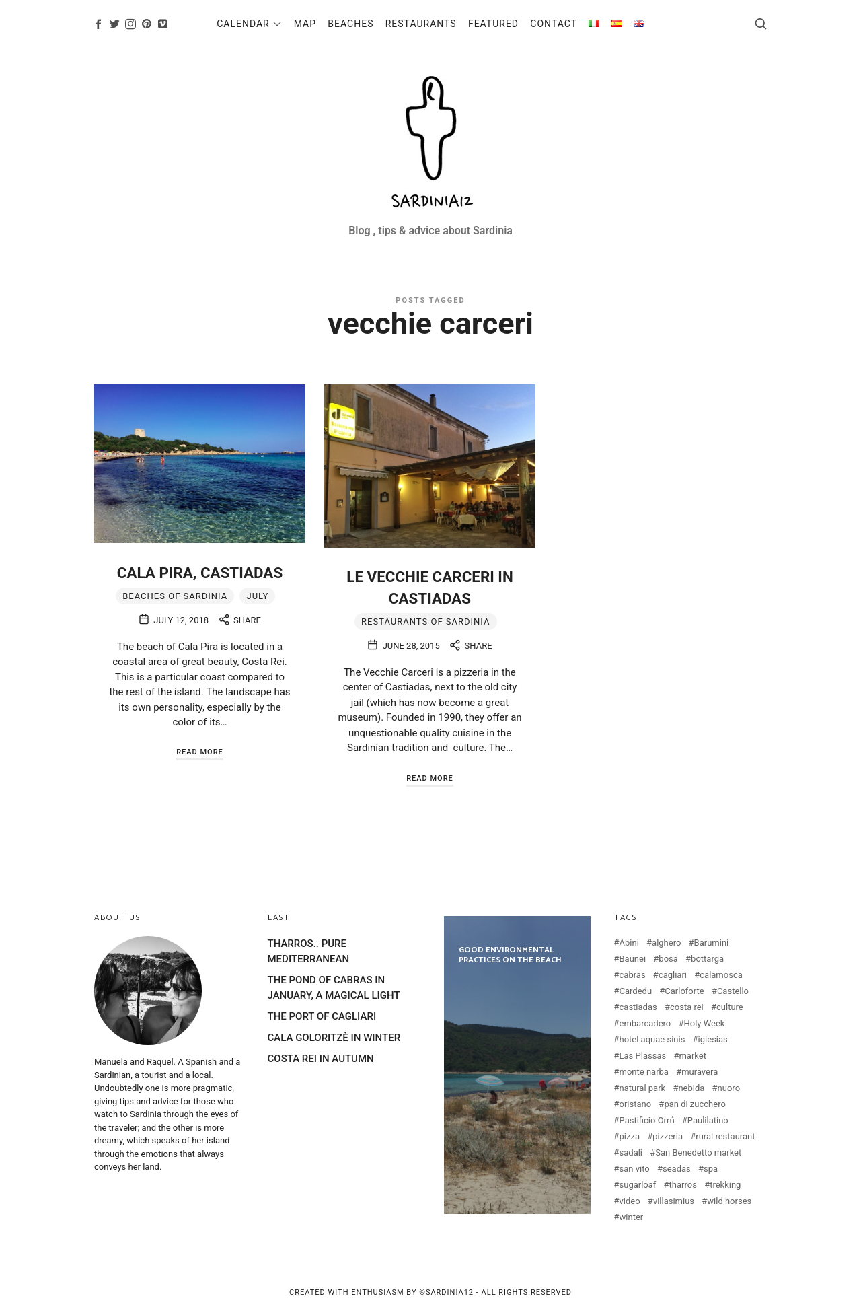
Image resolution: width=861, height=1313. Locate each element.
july (257, 596)
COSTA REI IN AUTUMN (321, 1059)
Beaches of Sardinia (174, 596)
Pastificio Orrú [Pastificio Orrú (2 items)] (647, 1120)
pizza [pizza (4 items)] (630, 1136)
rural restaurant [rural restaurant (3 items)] (725, 1136)
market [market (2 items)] (692, 1055)
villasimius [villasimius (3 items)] (673, 1201)
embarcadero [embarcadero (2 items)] (645, 1023)
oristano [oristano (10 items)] (636, 1104)
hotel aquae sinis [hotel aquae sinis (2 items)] (652, 1039)
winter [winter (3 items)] (632, 1217)
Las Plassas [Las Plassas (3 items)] (643, 1055)
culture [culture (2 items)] (729, 1007)
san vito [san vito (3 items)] (635, 1168)
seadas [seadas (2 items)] (677, 1168)
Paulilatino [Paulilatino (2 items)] (707, 1120)
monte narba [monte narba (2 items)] (644, 1071)
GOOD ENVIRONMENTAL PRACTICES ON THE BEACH (517, 1065)
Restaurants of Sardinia (425, 621)
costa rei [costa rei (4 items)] (687, 1007)
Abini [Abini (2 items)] (629, 942)
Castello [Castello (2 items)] (733, 991)
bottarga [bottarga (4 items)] (707, 958)
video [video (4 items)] (630, 1201)
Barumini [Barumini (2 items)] (711, 942)
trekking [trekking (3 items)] (725, 1184)
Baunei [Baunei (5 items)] (633, 958)
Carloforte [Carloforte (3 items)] (684, 991)
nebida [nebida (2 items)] (691, 1088)
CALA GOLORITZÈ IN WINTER (334, 1038)
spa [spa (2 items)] (711, 1168)
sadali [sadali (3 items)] (631, 1152)
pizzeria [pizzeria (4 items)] (667, 1136)
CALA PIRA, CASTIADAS (200, 572)
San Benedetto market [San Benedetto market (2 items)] (698, 1152)
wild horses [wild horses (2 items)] (729, 1201)
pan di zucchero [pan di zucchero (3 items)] (694, 1104)
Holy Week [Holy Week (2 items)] (704, 1023)
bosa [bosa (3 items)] (668, 958)
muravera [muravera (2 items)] (699, 1071)
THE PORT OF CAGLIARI (322, 1016)
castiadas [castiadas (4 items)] (638, 1007)
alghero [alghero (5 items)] (666, 942)
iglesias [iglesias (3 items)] (713, 1039)
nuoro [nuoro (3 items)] (729, 1088)
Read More (199, 752)
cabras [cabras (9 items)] (633, 974)
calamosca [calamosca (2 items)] (721, 974)
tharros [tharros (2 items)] (683, 1184)
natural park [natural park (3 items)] (643, 1088)
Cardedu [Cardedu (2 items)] (636, 991)
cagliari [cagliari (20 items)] (673, 974)
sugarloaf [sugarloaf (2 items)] (638, 1184)
